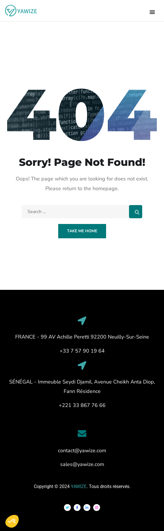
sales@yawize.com (82, 464)
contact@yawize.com (82, 450)
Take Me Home (82, 231)
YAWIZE (79, 486)
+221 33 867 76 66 (82, 405)
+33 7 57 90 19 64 (82, 350)
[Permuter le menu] (152, 12)
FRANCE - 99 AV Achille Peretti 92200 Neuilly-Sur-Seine (82, 336)
